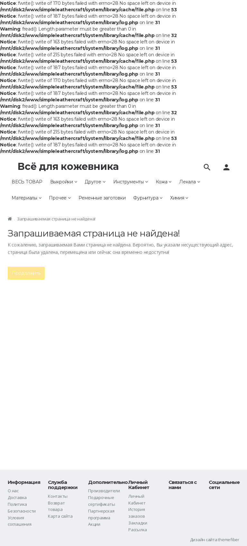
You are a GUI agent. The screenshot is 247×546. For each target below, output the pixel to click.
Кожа (164, 182)
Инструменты (130, 182)
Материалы (26, 198)
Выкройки (63, 182)
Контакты (58, 496)
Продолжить (26, 273)
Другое (95, 182)
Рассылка (137, 529)
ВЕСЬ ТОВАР (27, 182)
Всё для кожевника (68, 166)
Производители (104, 491)
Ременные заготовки (102, 198)
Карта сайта (60, 516)
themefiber (228, 539)
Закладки (137, 523)
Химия (179, 198)
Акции (94, 524)
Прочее (59, 198)
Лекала (189, 182)
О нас (13, 491)
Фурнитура (147, 198)
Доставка (17, 497)
